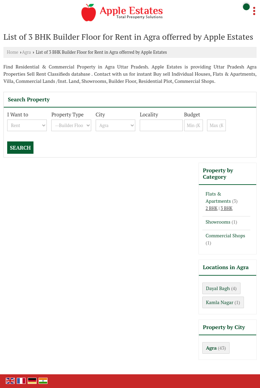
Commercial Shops (225, 235)
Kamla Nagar (219, 302)
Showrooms (218, 221)
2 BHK (212, 208)
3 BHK (227, 208)
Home (12, 52)
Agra (26, 52)
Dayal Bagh (218, 288)
